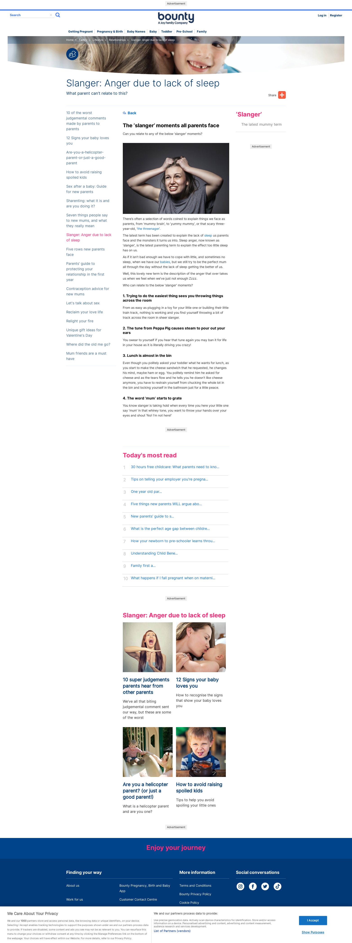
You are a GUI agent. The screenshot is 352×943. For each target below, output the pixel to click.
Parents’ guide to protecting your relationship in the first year (85, 271)
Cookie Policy (189, 902)
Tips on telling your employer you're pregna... (169, 479)
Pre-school (184, 31)
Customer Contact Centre (138, 899)
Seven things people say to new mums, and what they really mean (87, 220)
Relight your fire (79, 321)
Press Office (75, 908)
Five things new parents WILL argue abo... (166, 504)
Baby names (136, 31)
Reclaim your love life (84, 312)
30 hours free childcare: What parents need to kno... (175, 467)
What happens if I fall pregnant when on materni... (173, 578)
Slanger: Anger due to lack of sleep (88, 237)
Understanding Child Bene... (154, 553)
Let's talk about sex (83, 303)
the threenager (148, 228)
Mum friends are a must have (86, 356)
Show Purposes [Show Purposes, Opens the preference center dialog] (313, 937)
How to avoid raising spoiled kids (84, 175)
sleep (208, 235)
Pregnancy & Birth (110, 31)
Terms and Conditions (195, 885)
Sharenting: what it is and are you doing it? (87, 203)
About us (72, 885)
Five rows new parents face (85, 252)
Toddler (166, 31)
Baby (153, 31)
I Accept (313, 925)
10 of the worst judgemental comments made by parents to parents (86, 121)
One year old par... (146, 491)
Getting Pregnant (80, 31)
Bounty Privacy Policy (195, 894)
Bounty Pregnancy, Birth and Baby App (144, 888)
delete (51, 15)
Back (129, 113)
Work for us (74, 899)
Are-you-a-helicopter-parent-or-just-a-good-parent (86, 157)
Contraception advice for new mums (87, 291)
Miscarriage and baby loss (138, 908)
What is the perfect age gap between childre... (170, 528)
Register (336, 15)
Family (202, 31)
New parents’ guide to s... (152, 516)
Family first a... (143, 566)
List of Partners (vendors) (172, 935)
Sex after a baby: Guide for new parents (86, 189)
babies (165, 262)
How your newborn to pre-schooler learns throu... (173, 541)
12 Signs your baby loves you (87, 140)
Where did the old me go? (88, 344)
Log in (322, 15)
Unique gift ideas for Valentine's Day (83, 333)
